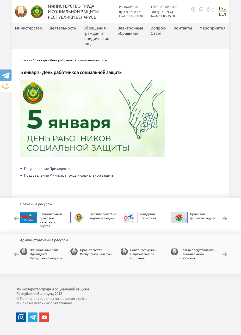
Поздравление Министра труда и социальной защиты (69, 175)
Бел (222, 14)
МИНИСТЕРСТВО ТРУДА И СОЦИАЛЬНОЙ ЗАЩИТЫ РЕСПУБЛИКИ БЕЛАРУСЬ (73, 11)
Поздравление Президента (47, 168)
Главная (26, 60)
